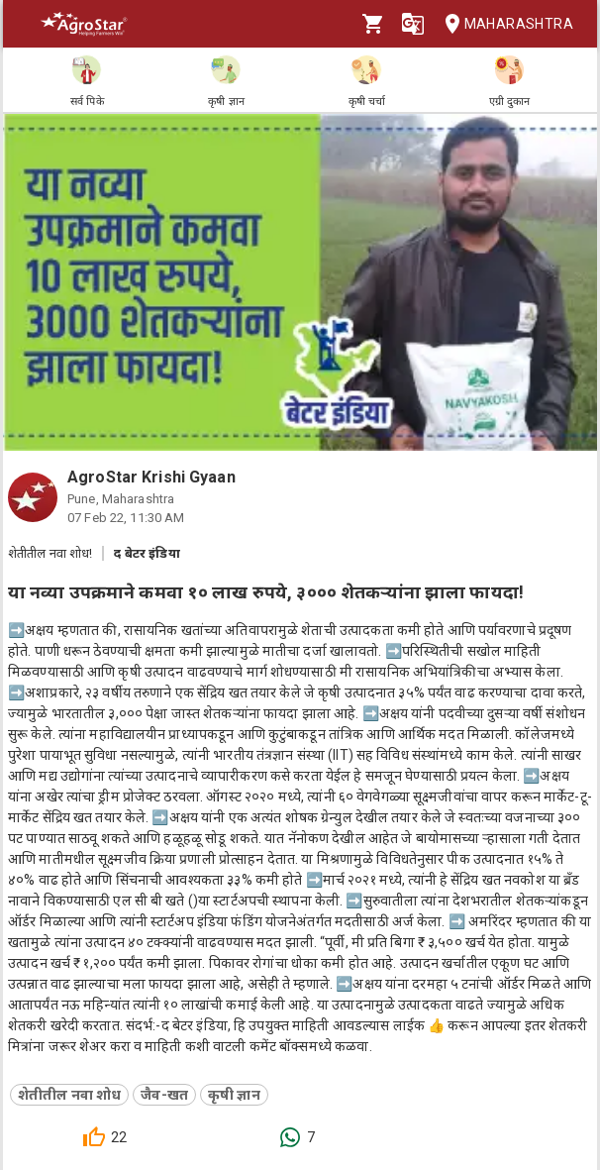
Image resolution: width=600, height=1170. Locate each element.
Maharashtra (503, 24)
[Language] (413, 24)
